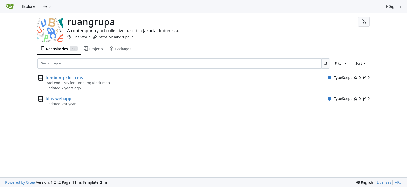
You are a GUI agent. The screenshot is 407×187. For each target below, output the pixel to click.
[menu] (364, 182)
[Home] (10, 6)
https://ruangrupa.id (116, 37)
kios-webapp (58, 98)
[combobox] (341, 63)
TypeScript (340, 77)
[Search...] (325, 63)
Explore (28, 6)
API (398, 182)
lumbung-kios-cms (64, 77)
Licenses (384, 182)
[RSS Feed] (364, 22)
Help (47, 6)
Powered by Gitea (20, 182)
